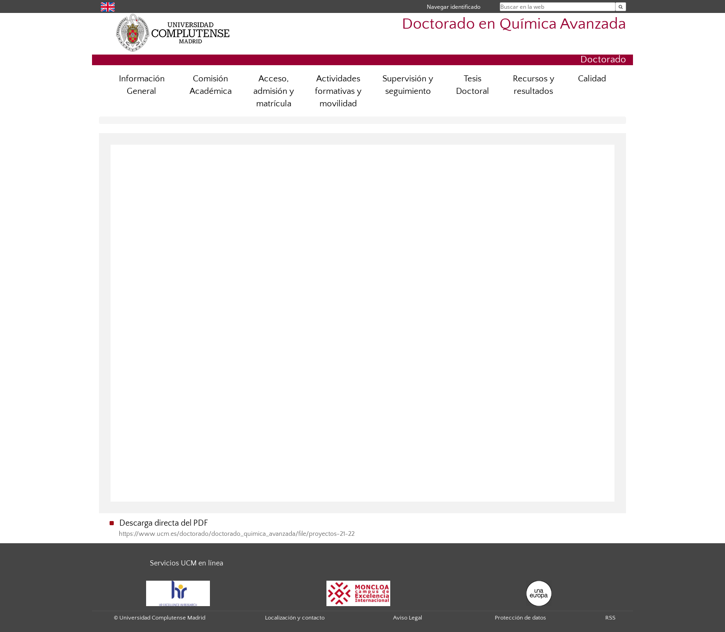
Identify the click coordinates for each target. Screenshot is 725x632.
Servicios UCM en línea (186, 563)
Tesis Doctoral (472, 85)
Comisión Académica (211, 85)
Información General (142, 85)
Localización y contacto (295, 617)
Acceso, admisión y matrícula (273, 91)
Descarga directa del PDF (163, 523)
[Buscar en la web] (620, 6)
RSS (610, 617)
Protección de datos (520, 617)
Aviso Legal (407, 617)
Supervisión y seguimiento (407, 85)
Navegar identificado (453, 7)
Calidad (592, 79)
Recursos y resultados (533, 85)
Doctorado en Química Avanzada (514, 24)
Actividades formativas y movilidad (338, 91)
